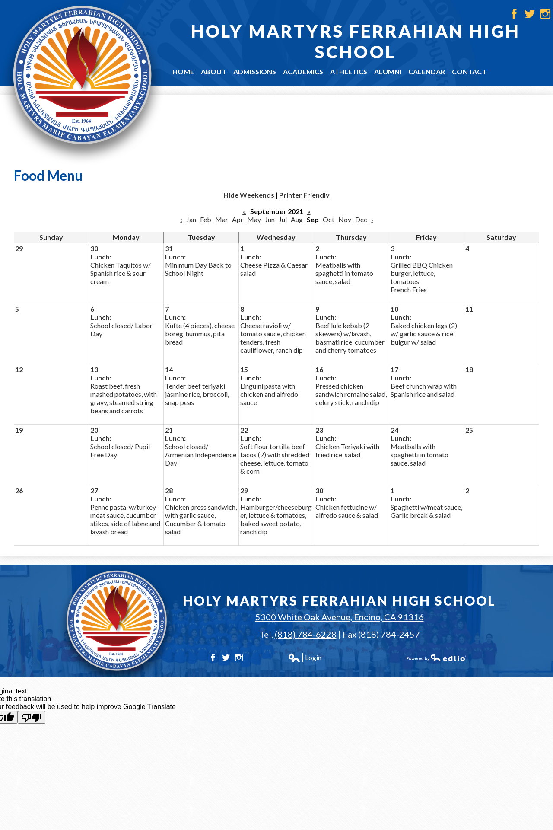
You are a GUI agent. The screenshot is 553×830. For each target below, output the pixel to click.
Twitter (529, 14)
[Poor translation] (31, 717)
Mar (221, 219)
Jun (270, 219)
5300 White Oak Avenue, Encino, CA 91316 (339, 617)
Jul (283, 219)
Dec (361, 219)
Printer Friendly (304, 195)
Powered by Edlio (436, 657)
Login (304, 657)
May (254, 219)
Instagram (545, 14)
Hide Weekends (248, 195)
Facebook (514, 14)
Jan (191, 219)
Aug (297, 219)
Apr (237, 219)
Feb (205, 219)
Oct (328, 219)
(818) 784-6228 (306, 634)
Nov (344, 219)
